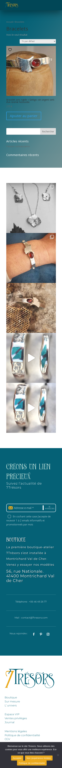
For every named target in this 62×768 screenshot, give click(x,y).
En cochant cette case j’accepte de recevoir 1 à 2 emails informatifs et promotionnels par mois (28, 520)
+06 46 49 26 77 (38, 601)
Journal (9, 722)
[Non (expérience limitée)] (58, 755)
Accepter (17, 758)
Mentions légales (16, 731)
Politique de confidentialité (22, 735)
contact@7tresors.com (34, 617)
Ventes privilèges (16, 718)
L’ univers (11, 705)
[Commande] (38, 41)
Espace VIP (12, 714)
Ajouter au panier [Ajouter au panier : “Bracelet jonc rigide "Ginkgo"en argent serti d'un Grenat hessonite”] (24, 116)
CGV (7, 739)
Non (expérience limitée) (39, 758)
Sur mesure (12, 701)
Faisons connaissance (18, 146)
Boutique (11, 697)
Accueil (9, 21)
